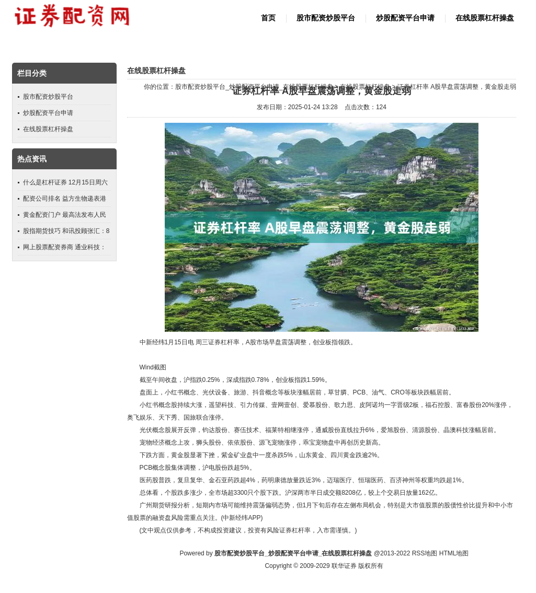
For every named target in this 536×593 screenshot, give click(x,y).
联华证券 (344, 565)
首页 (268, 18)
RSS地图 (425, 553)
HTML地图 (454, 553)
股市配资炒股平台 (325, 18)
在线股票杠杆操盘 (484, 18)
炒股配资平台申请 (405, 18)
